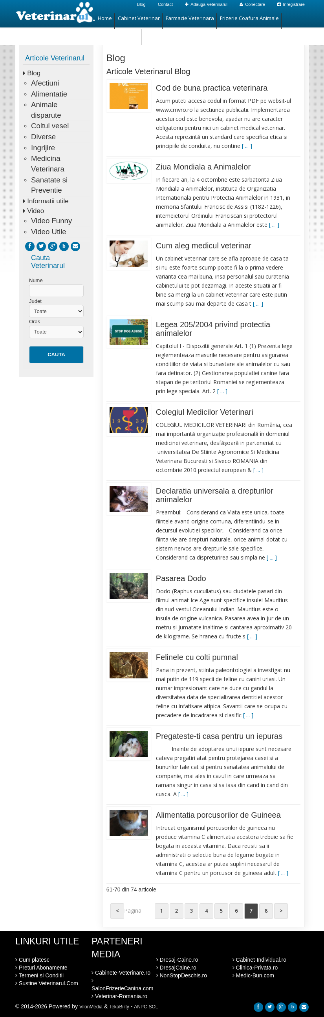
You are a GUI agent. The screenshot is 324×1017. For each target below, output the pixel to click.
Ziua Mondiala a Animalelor (203, 166)
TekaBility (119, 1007)
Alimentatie (49, 94)
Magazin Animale (118, 33)
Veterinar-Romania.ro (119, 996)
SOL (153, 1007)
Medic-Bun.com (253, 975)
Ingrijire (43, 148)
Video (35, 211)
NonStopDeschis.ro (181, 975)
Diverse (43, 137)
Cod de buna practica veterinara (212, 88)
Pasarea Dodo (181, 578)
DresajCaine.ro (176, 967)
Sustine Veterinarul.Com (46, 983)
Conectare (252, 4)
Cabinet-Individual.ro (259, 960)
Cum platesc (32, 960)
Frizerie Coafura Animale (249, 18)
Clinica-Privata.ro (255, 967)
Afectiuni (45, 83)
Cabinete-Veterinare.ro (121, 973)
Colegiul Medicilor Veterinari (204, 412)
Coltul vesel (50, 126)
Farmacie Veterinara (190, 18)
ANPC (140, 1007)
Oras (34, 321)
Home (105, 18)
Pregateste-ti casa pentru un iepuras (219, 736)
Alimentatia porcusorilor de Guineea (218, 815)
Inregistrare (291, 4)
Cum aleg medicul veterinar (203, 245)
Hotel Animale (161, 33)
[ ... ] (247, 145)
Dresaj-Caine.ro (177, 960)
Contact (165, 4)
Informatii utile (47, 201)
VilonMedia (91, 1007)
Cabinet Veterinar (139, 18)
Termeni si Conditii (39, 975)
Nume (36, 280)
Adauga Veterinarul (206, 4)
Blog (141, 4)
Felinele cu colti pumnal (197, 657)
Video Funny (51, 221)
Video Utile (48, 232)
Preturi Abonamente (41, 967)
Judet (35, 301)
